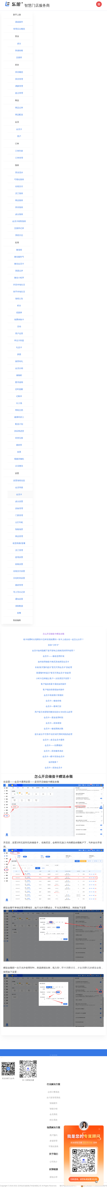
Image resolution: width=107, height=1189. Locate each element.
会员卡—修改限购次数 (53, 728)
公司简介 (53, 1162)
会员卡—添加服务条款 (53, 751)
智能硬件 (53, 1103)
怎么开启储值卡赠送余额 (53, 634)
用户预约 (53, 1135)
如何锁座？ (53, 762)
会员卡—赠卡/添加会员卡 (53, 756)
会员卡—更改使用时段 (53, 717)
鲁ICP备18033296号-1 (68, 1186)
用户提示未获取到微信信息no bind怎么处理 (53, 712)
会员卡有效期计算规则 (53, 695)
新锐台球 (53, 1177)
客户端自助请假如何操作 (53, 689)
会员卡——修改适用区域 (53, 656)
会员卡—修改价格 (53, 701)
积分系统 (53, 1120)
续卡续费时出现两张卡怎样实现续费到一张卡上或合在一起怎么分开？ (53, 639)
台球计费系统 (53, 1092)
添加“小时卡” (53, 645)
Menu (100, 3)
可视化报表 (53, 1146)
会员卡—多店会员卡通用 (53, 740)
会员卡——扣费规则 (53, 745)
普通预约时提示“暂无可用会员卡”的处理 (53, 673)
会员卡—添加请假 (53, 723)
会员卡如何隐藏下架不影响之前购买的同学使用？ (53, 650)
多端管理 (53, 1141)
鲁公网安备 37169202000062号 (94, 1185)
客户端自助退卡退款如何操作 (53, 684)
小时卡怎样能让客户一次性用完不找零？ (53, 678)
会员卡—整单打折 (53, 706)
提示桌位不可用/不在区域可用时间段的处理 (53, 734)
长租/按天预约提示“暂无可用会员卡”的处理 (53, 667)
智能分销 (53, 1109)
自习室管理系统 (53, 1097)
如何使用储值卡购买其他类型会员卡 (53, 662)
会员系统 (53, 1114)
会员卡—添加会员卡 (53, 768)
